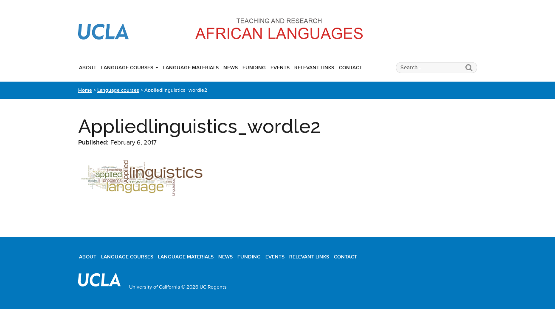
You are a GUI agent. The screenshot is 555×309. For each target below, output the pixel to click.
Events (280, 68)
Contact (350, 68)
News (230, 68)
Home (85, 90)
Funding (254, 68)
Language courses (127, 68)
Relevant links (314, 68)
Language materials (191, 68)
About (87, 68)
